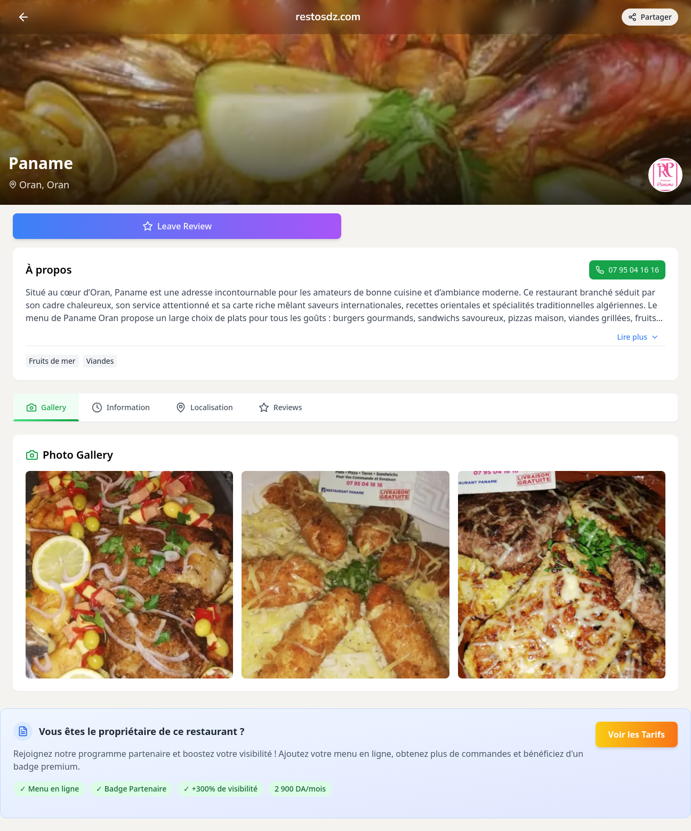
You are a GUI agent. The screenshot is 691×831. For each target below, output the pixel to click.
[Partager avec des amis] (650, 17)
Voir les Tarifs (636, 734)
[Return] (23, 17)
